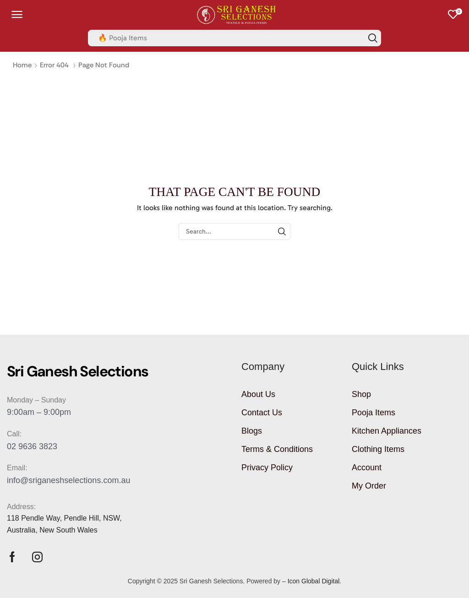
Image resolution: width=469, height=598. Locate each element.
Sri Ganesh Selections (211, 581)
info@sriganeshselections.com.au (68, 480)
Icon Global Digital (314, 581)
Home (22, 65)
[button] (16, 14)
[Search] (373, 38)
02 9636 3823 (32, 446)
